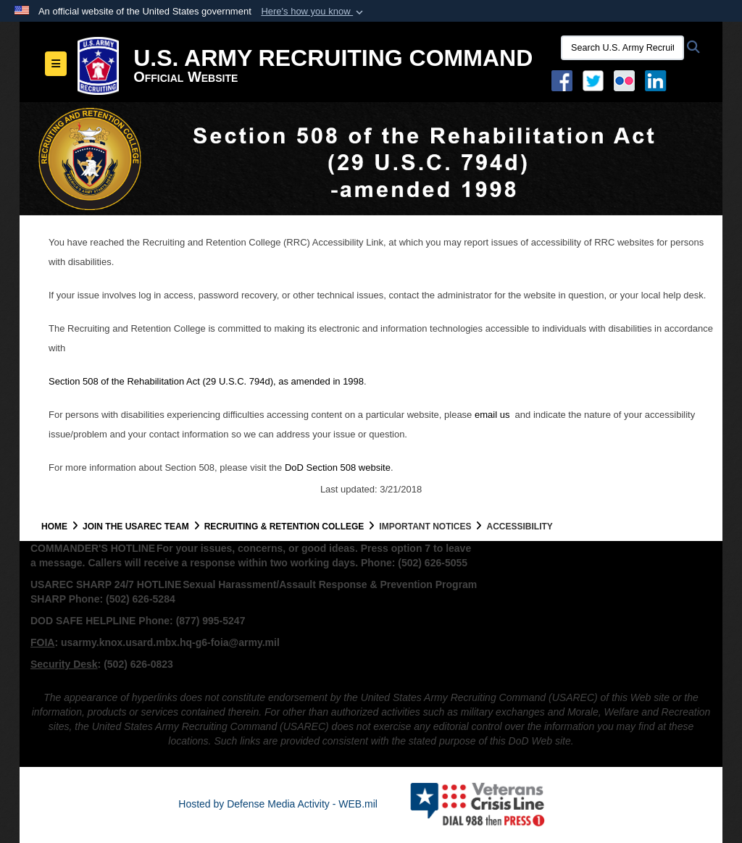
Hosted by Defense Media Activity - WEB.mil (278, 804)
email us (493, 414)
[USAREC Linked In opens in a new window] (658, 79)
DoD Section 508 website (338, 467)
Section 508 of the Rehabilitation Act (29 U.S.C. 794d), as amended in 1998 (206, 381)
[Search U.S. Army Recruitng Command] (622, 47)
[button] (313, 11)
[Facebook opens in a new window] (561, 79)
